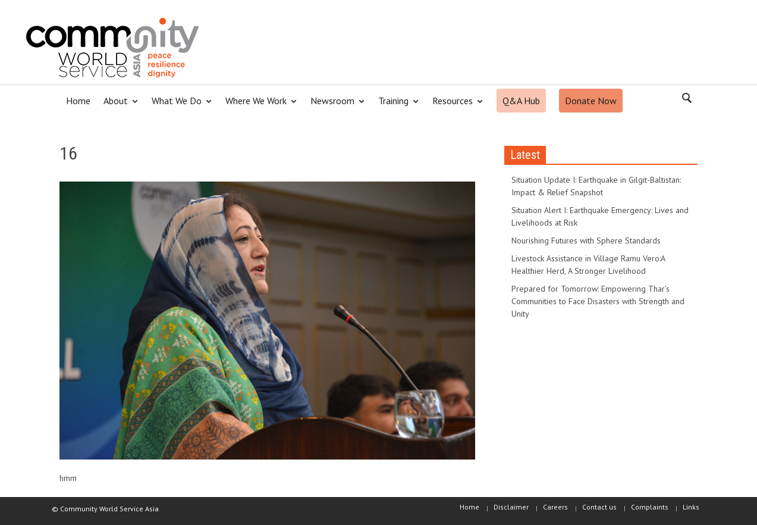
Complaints (649, 506)
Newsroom (334, 106)
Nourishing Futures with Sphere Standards (586, 240)
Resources (454, 106)
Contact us (599, 506)
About (117, 106)
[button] (686, 100)
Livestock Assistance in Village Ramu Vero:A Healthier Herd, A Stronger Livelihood (588, 264)
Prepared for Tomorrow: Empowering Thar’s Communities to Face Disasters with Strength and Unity (597, 301)
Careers (555, 506)
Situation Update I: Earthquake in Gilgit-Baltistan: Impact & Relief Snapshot (596, 186)
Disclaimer (511, 506)
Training (395, 106)
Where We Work (258, 106)
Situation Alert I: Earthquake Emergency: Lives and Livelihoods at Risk (600, 216)
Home (78, 101)
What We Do (178, 106)
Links (691, 506)
